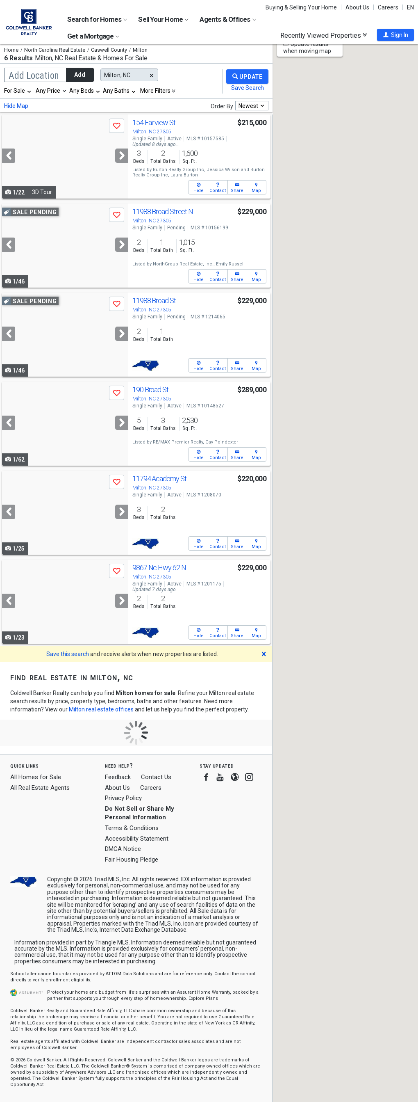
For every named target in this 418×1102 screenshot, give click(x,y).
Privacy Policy (123, 798)
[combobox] (18, 90)
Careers (388, 7)
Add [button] (79, 74)
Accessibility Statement (136, 838)
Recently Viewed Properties (323, 35)
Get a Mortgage (93, 36)
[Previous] (8, 156)
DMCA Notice (123, 849)
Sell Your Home (163, 19)
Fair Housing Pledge (131, 859)
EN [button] (410, 7)
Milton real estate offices (101, 709)
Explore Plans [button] (203, 998)
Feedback (118, 777)
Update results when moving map (307, 47)
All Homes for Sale (35, 777)
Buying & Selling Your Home (301, 7)
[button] (395, 35)
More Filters (155, 91)
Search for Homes (97, 19)
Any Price (48, 91)
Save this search (67, 654)
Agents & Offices (228, 19)
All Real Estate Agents (40, 787)
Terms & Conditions (132, 828)
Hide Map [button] (16, 106)
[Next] (121, 156)
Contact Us (156, 777)
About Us (357, 7)
